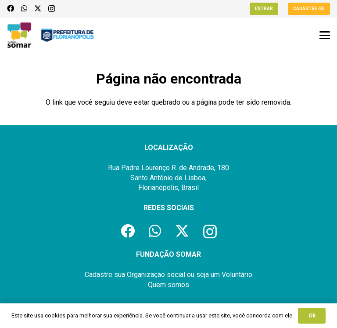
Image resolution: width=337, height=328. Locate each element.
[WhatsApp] (24, 8)
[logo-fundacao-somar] (19, 35)
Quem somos (168, 285)
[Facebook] (10, 8)
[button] (325, 35)
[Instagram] (51, 9)
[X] (37, 8)
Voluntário (237, 274)
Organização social (156, 274)
